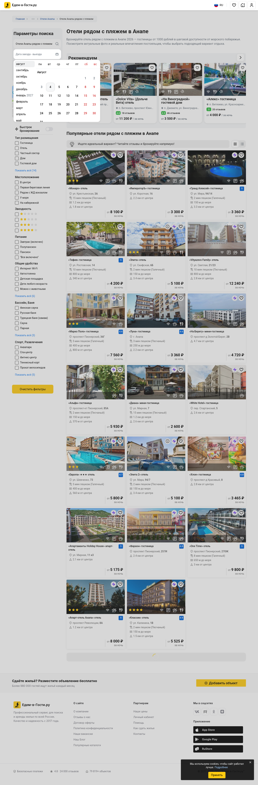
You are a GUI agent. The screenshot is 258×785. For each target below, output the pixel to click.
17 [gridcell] (41, 104)
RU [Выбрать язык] (218, 5)
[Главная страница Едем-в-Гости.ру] (20, 5)
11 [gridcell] (50, 95)
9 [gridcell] (94, 87)
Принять (217, 775)
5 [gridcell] (59, 87)
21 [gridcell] (76, 104)
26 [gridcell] (59, 113)
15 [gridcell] (85, 95)
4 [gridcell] (50, 87)
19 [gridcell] (59, 104)
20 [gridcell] (67, 104)
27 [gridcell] (67, 113)
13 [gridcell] (67, 95)
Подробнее (221, 767)
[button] (234, 5)
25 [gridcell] (50, 113)
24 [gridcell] (41, 113)
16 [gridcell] (94, 95)
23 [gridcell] (94, 104)
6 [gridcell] (68, 87)
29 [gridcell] (85, 113)
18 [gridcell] (50, 104)
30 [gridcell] (94, 113)
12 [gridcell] (59, 95)
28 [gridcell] (76, 113)
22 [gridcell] (85, 104)
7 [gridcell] (76, 87)
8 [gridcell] (85, 87)
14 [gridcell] (76, 95)
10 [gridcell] (41, 95)
